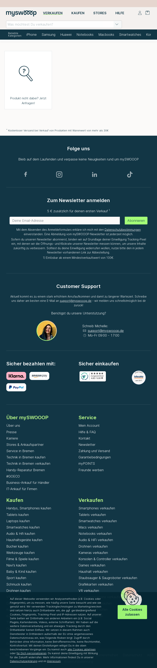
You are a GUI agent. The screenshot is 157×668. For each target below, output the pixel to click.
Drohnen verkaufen (93, 546)
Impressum (54, 661)
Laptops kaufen (18, 521)
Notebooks (85, 34)
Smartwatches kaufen (23, 527)
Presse (11, 432)
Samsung (48, 34)
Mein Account (89, 425)
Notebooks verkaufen (95, 534)
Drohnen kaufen (18, 591)
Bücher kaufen (17, 546)
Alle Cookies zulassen (132, 611)
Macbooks (106, 34)
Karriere (12, 438)
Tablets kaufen (17, 515)
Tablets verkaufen (92, 515)
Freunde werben (91, 470)
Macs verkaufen (90, 527)
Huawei (66, 34)
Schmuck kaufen (18, 584)
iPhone (31, 34)
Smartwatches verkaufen (97, 521)
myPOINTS (86, 463)
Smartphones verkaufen (96, 508)
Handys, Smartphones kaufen (28, 508)
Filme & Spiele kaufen (22, 559)
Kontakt (84, 438)
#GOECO (13, 476)
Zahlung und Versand (94, 451)
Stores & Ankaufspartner (25, 445)
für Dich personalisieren (31, 653)
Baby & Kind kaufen (21, 571)
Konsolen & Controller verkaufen (102, 559)
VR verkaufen (88, 591)
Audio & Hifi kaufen (20, 534)
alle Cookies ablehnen (82, 649)
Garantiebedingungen (94, 457)
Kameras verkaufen (93, 553)
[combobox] (64, 24)
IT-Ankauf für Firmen (21, 489)
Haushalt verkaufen (93, 571)
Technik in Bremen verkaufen (28, 463)
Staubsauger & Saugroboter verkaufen (107, 578)
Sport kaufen (16, 578)
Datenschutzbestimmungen (123, 229)
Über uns (13, 425)
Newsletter (86, 445)
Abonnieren (136, 221)
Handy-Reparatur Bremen (25, 470)
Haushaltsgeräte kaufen (24, 540)
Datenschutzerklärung (23, 661)
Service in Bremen (20, 451)
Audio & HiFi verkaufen (95, 540)
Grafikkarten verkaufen (95, 584)
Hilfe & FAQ (87, 432)
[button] (116, 24)
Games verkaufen (91, 565)
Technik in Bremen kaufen (25, 457)
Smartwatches (130, 34)
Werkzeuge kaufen (20, 553)
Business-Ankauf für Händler (27, 483)
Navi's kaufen (16, 565)
